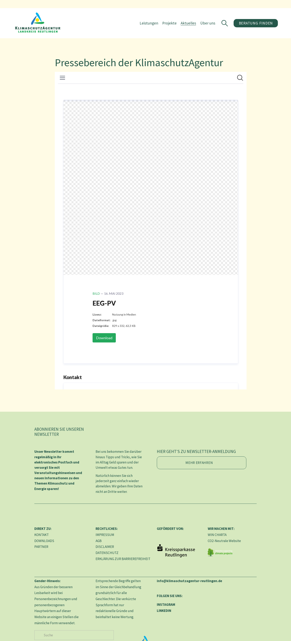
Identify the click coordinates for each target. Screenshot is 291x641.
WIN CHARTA (217, 535)
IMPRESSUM (105, 535)
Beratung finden (245, 25)
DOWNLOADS (44, 541)
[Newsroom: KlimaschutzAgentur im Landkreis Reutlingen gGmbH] (151, 230)
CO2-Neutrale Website (224, 541)
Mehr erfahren (199, 462)
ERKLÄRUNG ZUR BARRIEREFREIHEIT (123, 559)
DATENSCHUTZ (107, 553)
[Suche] (74, 635)
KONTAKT (41, 535)
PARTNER (41, 546)
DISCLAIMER (105, 546)
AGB (99, 541)
